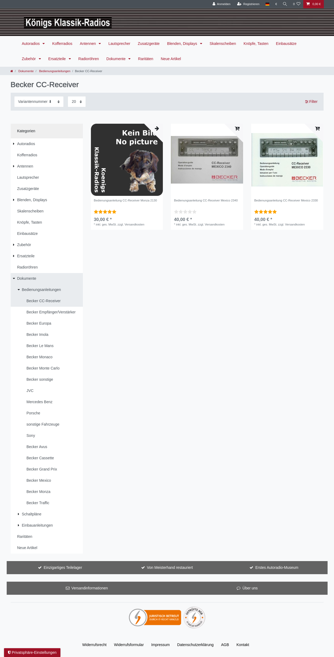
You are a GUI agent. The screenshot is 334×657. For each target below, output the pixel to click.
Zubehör (29, 59)
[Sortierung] (38, 101)
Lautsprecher (119, 43)
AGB (225, 645)
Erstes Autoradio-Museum (276, 567)
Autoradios (31, 43)
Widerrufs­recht (94, 645)
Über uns (250, 588)
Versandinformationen (89, 588)
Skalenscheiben (223, 43)
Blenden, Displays (182, 43)
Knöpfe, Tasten (256, 43)
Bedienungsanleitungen (54, 71)
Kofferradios (62, 43)
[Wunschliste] (296, 4)
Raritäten (145, 59)
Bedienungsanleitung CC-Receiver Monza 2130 (125, 200)
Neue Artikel (171, 59)
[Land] (267, 4)
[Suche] (284, 4)
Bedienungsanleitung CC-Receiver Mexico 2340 (206, 200)
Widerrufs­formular (129, 645)
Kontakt (242, 645)
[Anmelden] (221, 4)
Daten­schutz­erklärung (195, 645)
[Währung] (275, 4)
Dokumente (116, 59)
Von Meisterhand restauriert (170, 567)
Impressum (160, 645)
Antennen (88, 43)
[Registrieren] (247, 4)
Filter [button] (311, 101)
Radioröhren (88, 59)
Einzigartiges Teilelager (63, 567)
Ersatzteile (57, 59)
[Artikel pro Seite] (77, 101)
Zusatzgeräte (149, 43)
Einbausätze (286, 43)
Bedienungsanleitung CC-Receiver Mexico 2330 (286, 200)
